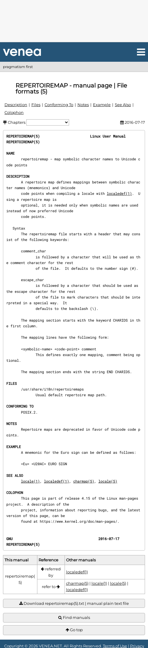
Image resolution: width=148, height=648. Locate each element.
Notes (83, 104)
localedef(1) (119, 193)
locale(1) (30, 481)
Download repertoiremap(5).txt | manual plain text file (74, 603)
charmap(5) (83, 481)
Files (35, 104)
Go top (74, 630)
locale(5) (107, 481)
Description (15, 104)
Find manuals (74, 618)
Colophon (14, 112)
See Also (123, 104)
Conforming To (59, 104)
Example (102, 104)
